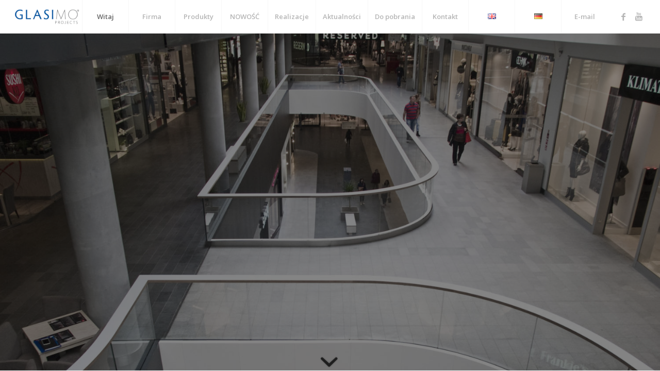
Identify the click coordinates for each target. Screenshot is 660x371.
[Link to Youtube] (639, 16)
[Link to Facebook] (623, 16)
